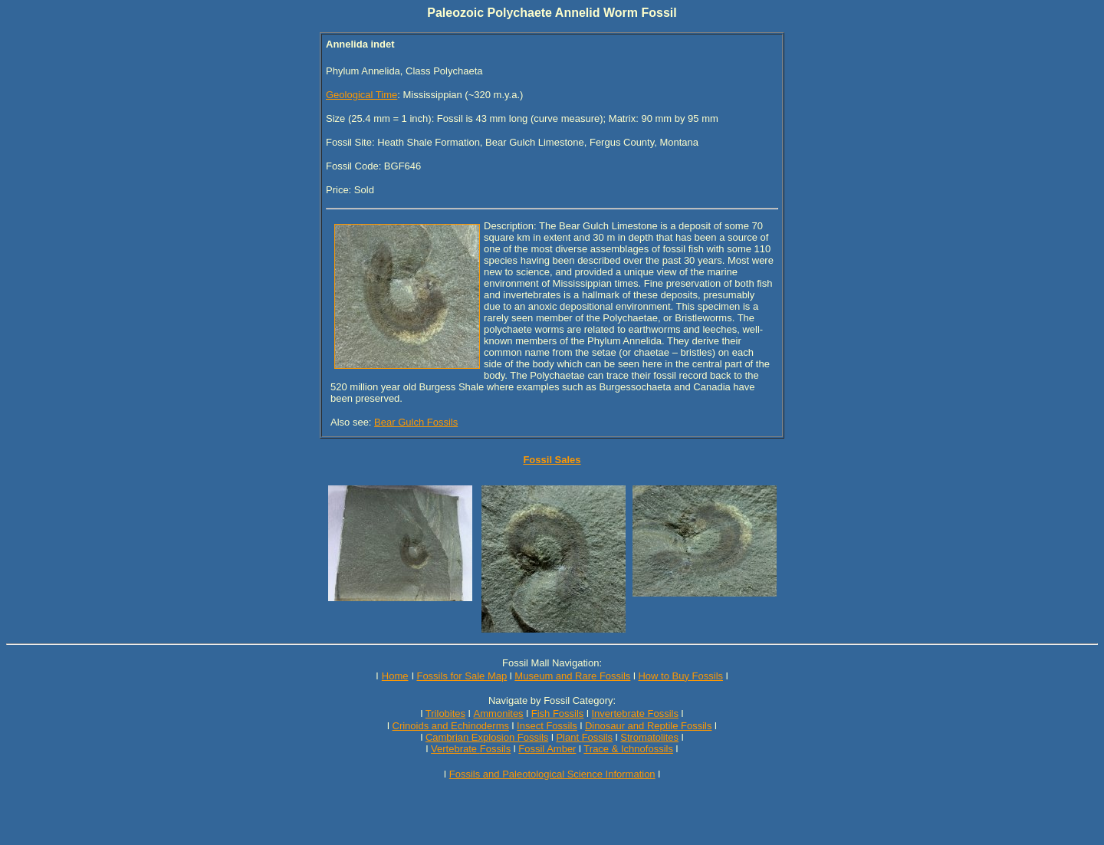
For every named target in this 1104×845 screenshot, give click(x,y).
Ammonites (499, 713)
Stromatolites (649, 737)
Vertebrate (454, 749)
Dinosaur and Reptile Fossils (648, 726)
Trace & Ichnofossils (628, 749)
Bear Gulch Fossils (416, 422)
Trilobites (445, 713)
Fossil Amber (547, 749)
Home (395, 676)
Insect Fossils (547, 726)
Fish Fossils (557, 713)
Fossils (495, 749)
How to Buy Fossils (680, 676)
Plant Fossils (584, 737)
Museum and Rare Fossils (572, 676)
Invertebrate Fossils (635, 713)
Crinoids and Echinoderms (451, 726)
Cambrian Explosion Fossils (487, 737)
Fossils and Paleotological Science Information (552, 774)
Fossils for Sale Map (461, 676)
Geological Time (361, 94)
